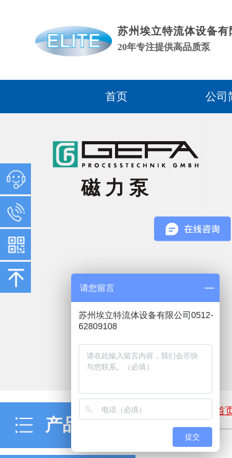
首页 (116, 96)
